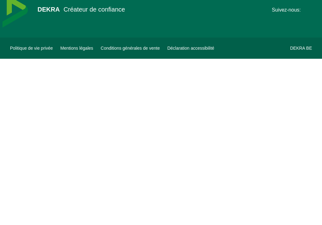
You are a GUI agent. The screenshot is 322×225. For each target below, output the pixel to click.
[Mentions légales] (76, 48)
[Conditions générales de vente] (130, 48)
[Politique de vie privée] (31, 48)
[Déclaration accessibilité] (190, 48)
